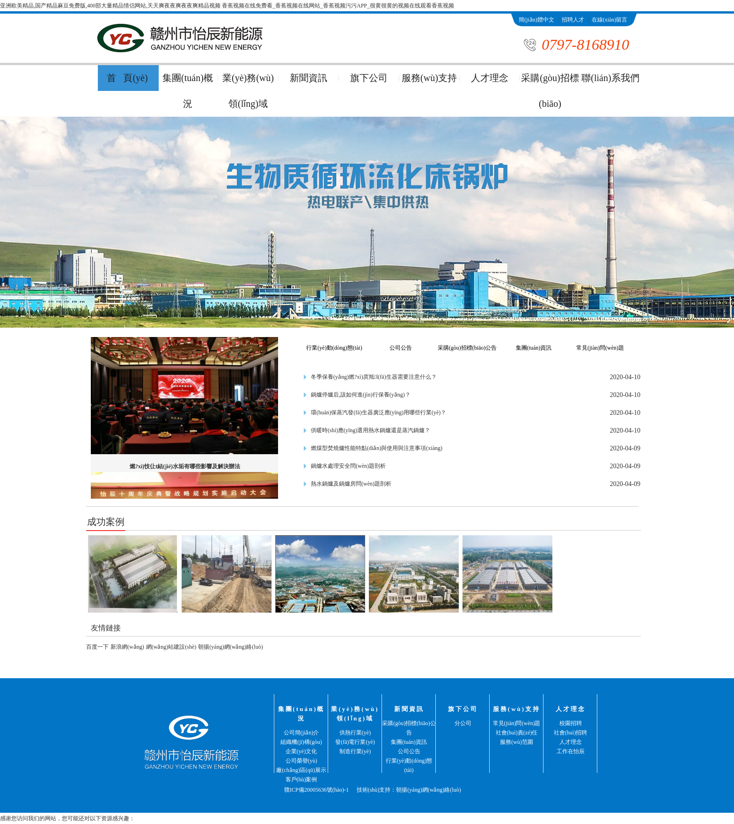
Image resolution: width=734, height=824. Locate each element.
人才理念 (489, 78)
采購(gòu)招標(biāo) (550, 91)
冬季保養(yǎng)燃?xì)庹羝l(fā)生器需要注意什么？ (374, 377)
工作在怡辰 (571, 751)
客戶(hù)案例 (301, 779)
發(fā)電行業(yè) (355, 742)
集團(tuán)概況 (187, 91)
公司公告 (400, 348)
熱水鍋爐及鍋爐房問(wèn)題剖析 (351, 483)
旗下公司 (369, 78)
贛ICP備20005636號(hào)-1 (316, 790)
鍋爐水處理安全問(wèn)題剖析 (348, 466)
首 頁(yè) (127, 78)
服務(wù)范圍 (516, 742)
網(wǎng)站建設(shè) (171, 647)
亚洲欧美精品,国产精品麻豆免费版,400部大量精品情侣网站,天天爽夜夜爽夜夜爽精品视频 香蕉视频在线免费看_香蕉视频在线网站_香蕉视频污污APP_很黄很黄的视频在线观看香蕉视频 (227, 5)
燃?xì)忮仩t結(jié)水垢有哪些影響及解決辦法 (185, 466)
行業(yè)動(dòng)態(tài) (334, 348)
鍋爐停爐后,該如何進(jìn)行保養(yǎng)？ (361, 394)
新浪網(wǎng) (127, 647)
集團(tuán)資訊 (534, 348)
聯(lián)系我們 (536, 32)
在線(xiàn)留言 (610, 19)
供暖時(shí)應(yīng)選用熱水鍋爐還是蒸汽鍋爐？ (370, 430)
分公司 (463, 723)
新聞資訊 (308, 78)
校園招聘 (570, 723)
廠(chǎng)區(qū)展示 (301, 770)
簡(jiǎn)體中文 (536, 19)
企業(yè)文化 (301, 751)
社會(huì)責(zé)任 (517, 732)
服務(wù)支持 (429, 78)
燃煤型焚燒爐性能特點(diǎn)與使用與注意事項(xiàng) (376, 448)
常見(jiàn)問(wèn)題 (600, 348)
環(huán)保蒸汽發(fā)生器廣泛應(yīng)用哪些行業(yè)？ (378, 412)
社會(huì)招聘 (570, 732)
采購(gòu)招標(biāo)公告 (467, 348)
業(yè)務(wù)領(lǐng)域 (248, 91)
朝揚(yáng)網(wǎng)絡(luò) (230, 647)
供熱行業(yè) (355, 732)
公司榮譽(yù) (301, 760)
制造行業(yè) (355, 751)
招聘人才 (573, 19)
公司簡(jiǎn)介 (301, 732)
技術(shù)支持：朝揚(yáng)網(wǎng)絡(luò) (409, 790)
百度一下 (97, 647)
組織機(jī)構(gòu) (301, 742)
